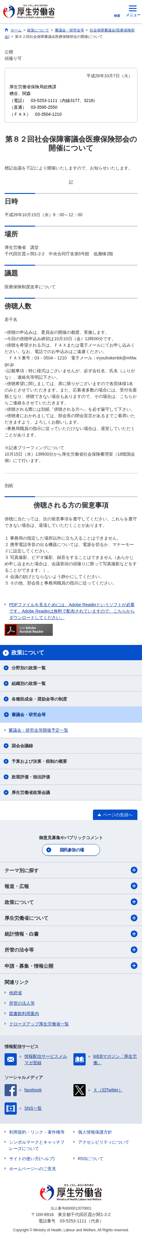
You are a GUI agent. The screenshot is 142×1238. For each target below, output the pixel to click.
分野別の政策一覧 (29, 667)
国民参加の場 (72, 849)
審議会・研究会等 (29, 714)
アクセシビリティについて (103, 1142)
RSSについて (91, 1158)
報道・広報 (71, 886)
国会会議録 (22, 745)
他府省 (15, 992)
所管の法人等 (22, 1003)
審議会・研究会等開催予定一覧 (38, 730)
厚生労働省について (71, 918)
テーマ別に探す (71, 870)
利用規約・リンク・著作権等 (37, 1132)
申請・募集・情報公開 (71, 965)
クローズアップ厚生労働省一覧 (39, 1023)
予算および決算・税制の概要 (39, 761)
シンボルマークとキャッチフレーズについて (37, 1145)
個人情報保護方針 (95, 1132)
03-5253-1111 (73, 1220)
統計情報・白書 (71, 933)
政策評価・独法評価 (31, 776)
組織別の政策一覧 (29, 683)
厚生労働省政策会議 (31, 792)
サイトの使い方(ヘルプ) (32, 1158)
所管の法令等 (71, 949)
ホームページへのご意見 (32, 1168)
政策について (71, 901)
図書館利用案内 (24, 1013)
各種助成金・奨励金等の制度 (39, 699)
